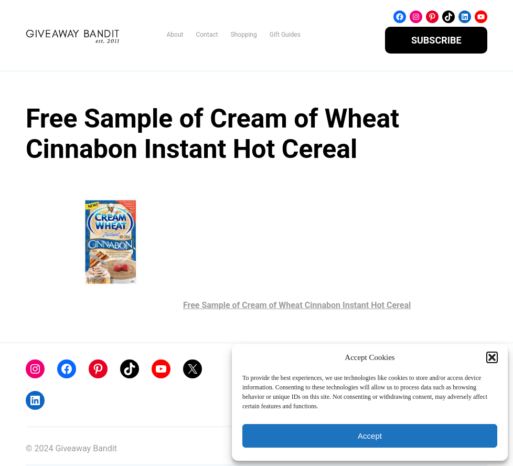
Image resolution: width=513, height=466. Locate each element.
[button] (492, 357)
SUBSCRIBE (436, 40)
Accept (370, 435)
